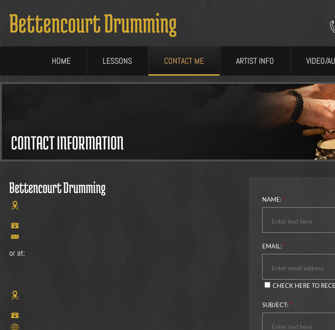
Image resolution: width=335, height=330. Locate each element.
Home (61, 60)
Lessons (117, 60)
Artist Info (255, 60)
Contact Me (184, 60)
